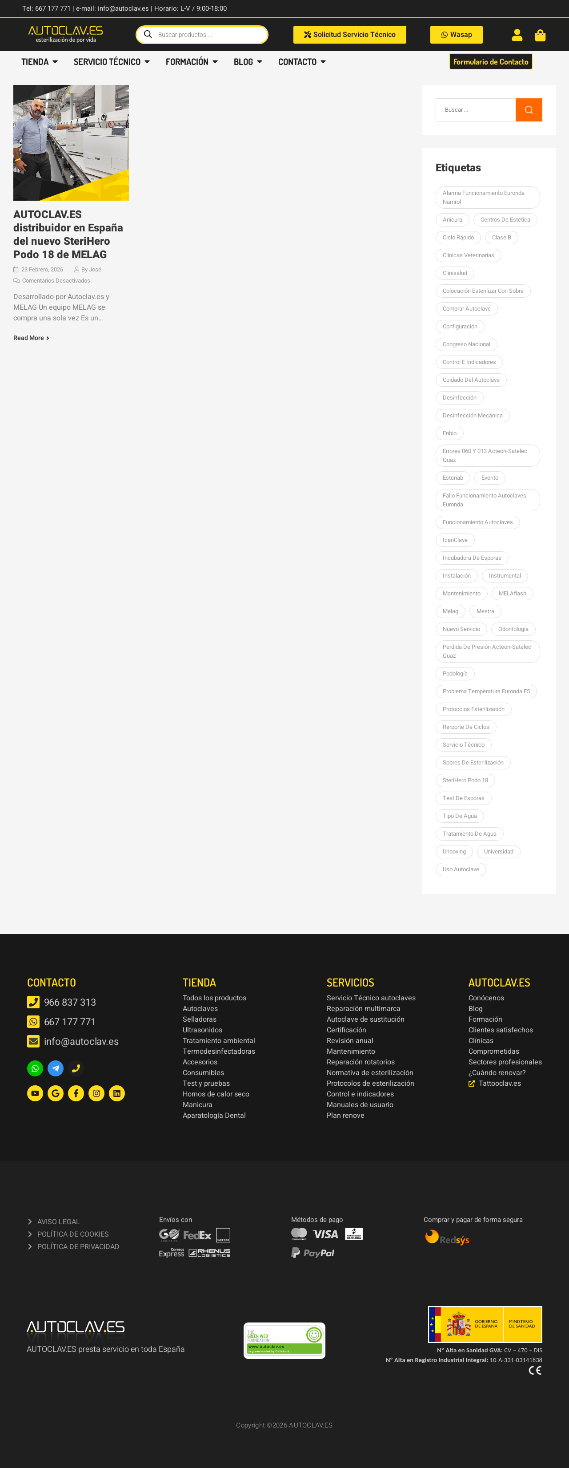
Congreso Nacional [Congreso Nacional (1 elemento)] (466, 344)
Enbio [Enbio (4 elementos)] (450, 433)
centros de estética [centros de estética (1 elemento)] (505, 219)
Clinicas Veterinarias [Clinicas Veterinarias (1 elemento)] (468, 255)
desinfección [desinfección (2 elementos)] (460, 397)
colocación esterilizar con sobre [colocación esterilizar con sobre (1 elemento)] (483, 291)
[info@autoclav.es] (33, 1041)
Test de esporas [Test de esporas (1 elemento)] (464, 798)
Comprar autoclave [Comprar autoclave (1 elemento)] (467, 308)
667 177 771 (70, 1022)
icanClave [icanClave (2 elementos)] (455, 540)
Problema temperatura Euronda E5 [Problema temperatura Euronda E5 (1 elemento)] (486, 691)
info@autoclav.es (81, 1042)
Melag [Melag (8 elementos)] (450, 611)
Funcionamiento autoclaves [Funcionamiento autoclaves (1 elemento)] (478, 522)
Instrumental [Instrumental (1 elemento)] (505, 575)
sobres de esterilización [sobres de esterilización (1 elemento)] (473, 762)
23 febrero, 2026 (42, 269)
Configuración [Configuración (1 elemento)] (460, 326)
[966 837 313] (33, 1002)
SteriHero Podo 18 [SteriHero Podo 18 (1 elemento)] (465, 780)
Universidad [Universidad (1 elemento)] (498, 851)
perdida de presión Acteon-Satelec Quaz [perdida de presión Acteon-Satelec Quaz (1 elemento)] (487, 651)
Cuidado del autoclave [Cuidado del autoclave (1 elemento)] (471, 380)
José (95, 269)
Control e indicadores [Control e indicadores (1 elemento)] (469, 362)
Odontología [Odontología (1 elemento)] (513, 629)
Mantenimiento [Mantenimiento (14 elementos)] (462, 593)
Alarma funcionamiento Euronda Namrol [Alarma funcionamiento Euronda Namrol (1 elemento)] (484, 197)
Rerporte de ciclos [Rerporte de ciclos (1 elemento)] (466, 727)
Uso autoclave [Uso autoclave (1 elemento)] (461, 869)
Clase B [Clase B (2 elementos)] (501, 237)
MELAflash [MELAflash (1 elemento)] (512, 593)
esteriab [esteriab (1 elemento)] (453, 477)
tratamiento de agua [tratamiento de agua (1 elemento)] (470, 833)
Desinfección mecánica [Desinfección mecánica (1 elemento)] (473, 415)
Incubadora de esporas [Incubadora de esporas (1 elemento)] (472, 558)
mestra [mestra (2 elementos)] (485, 611)
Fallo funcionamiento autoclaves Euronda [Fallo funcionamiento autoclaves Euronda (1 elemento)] (484, 500)
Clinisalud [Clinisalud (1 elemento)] (455, 273)
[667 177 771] (33, 1021)
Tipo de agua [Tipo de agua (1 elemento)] (460, 816)
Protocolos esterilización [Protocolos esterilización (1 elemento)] (474, 709)
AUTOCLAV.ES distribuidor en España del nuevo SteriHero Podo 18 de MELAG (68, 235)
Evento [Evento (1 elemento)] (489, 477)
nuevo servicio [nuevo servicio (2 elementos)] (461, 629)
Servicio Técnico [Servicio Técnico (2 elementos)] (464, 744)
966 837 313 (70, 1002)
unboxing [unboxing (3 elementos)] (454, 851)
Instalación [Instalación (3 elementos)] (457, 575)
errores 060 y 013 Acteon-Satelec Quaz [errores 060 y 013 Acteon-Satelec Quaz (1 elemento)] (485, 455)
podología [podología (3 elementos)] (455, 673)
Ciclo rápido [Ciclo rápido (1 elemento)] (458, 237)
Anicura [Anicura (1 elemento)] (452, 219)
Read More (28, 338)
